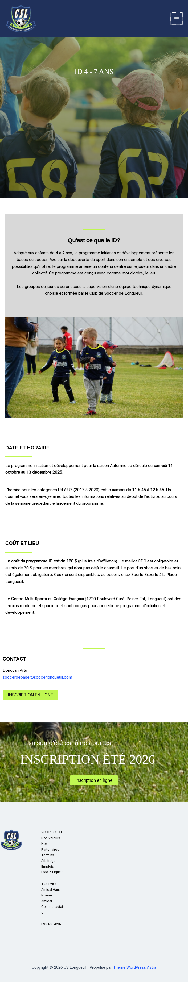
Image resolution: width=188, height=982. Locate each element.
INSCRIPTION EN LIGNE (30, 694)
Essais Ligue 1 (52, 872)
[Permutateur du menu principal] (177, 19)
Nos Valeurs (50, 838)
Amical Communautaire (52, 906)
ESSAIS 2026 (51, 924)
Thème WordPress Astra (134, 967)
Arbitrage (48, 861)
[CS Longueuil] (21, 19)
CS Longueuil (62, 19)
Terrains (47, 855)
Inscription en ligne (94, 780)
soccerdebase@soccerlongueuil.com (37, 677)
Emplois (47, 866)
